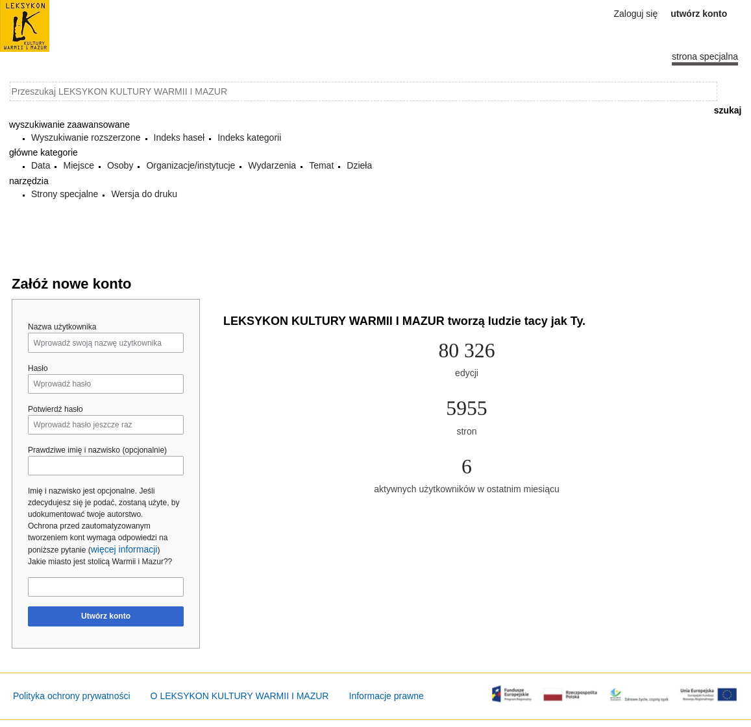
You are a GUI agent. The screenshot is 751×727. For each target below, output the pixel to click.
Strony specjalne (65, 194)
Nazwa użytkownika (62, 326)
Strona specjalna (705, 56)
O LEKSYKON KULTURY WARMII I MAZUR (240, 696)
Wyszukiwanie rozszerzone (86, 137)
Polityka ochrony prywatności (71, 696)
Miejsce (78, 165)
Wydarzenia (272, 165)
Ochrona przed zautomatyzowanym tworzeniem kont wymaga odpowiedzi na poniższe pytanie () (97, 537)
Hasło (38, 368)
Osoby (120, 165)
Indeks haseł (179, 137)
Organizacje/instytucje (190, 165)
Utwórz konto (105, 616)
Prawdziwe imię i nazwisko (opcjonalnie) (97, 450)
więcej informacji (124, 549)
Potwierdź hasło (55, 409)
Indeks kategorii (249, 137)
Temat (321, 165)
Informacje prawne (386, 696)
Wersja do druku (144, 194)
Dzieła (359, 165)
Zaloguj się (636, 13)
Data (41, 165)
